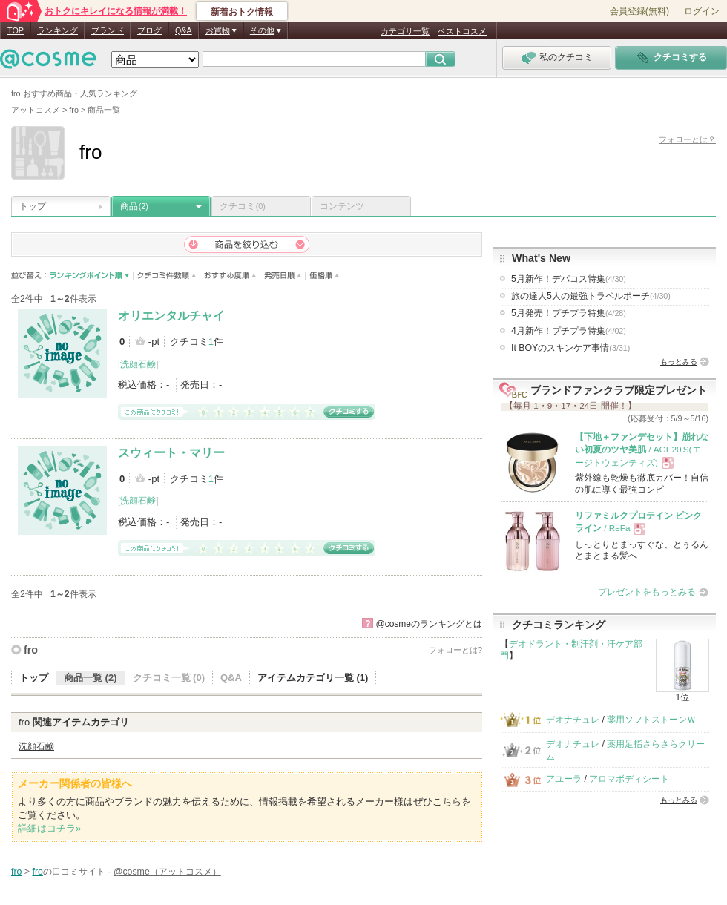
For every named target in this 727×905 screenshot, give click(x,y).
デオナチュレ (572, 719)
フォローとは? (455, 649)
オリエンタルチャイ (171, 315)
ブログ (149, 30)
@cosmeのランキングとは (428, 624)
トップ (32, 206)
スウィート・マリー (171, 453)
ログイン (702, 11)
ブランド (107, 30)
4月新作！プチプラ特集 (568, 331)
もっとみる (678, 362)
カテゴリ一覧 (405, 31)
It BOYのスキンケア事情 (570, 348)
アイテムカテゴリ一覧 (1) (313, 677)
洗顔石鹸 (138, 364)
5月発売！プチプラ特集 (568, 313)
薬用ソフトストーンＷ (651, 719)
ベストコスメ (462, 31)
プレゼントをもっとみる (647, 592)
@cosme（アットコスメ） (167, 871)
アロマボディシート (629, 779)
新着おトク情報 (242, 12)
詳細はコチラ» (49, 828)
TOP (15, 30)
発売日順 (283, 276)
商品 (134, 206)
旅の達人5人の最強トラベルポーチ (591, 296)
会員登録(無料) (639, 11)
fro (31, 650)
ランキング (57, 30)
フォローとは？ (687, 139)
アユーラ (564, 779)
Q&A (183, 30)
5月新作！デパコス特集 (568, 279)
